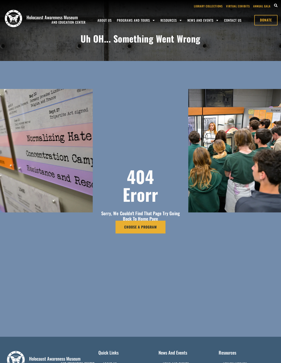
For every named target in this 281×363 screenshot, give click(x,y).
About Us (105, 20)
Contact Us (232, 20)
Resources (171, 20)
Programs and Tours (136, 20)
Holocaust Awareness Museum (52, 17)
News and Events (203, 20)
